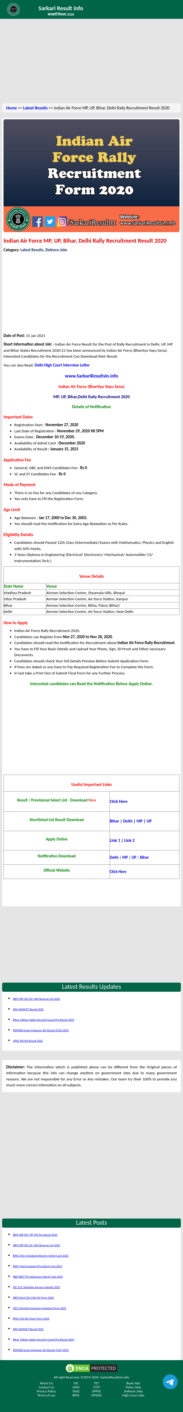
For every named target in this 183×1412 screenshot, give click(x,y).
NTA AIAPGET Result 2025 (28, 1009)
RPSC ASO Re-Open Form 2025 (31, 1318)
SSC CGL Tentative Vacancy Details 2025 (36, 1287)
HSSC (76, 1391)
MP (139, 821)
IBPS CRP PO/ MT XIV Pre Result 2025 (35, 1235)
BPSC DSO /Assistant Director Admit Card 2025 (41, 1255)
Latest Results (35, 107)
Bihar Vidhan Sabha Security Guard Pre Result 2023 (43, 1020)
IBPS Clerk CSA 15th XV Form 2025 (33, 1297)
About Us (46, 1383)
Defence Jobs (56, 249)
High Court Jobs (133, 1395)
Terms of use (46, 1395)
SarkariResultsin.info (114, 1377)
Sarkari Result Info (60, 8)
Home (11, 107)
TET (96, 1383)
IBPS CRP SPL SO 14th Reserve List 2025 (36, 999)
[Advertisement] (91, 61)
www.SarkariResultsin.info (91, 376)
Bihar (115, 821)
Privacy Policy (46, 1391)
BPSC (76, 1395)
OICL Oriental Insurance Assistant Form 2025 (39, 1308)
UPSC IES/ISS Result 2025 (28, 1041)
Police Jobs (133, 1387)
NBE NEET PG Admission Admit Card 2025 (38, 1276)
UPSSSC (96, 1395)
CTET (96, 1387)
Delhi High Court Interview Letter (62, 365)
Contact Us (46, 1387)
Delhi (128, 821)
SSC (76, 1383)
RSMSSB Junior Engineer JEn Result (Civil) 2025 (41, 1030)
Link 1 (115, 840)
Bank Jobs (133, 1383)
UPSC (76, 1387)
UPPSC (96, 1391)
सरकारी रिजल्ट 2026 (61, 14)
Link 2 (129, 840)
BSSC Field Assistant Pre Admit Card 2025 (37, 1266)
